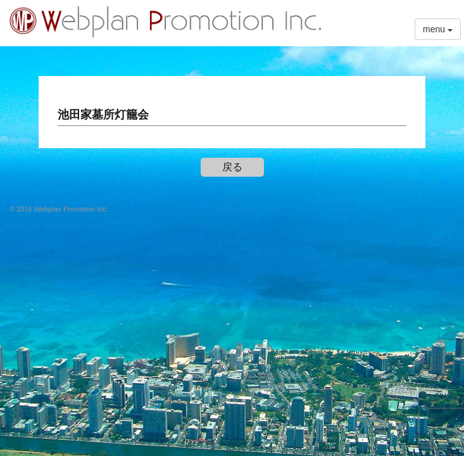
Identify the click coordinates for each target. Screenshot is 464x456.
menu (438, 29)
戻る (232, 167)
